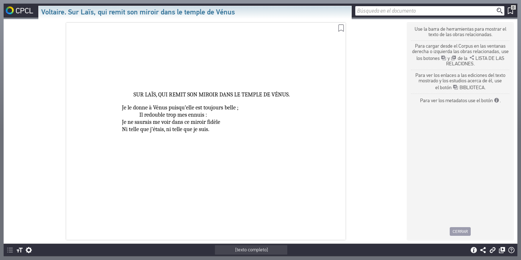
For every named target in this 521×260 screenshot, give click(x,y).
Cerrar (460, 231)
